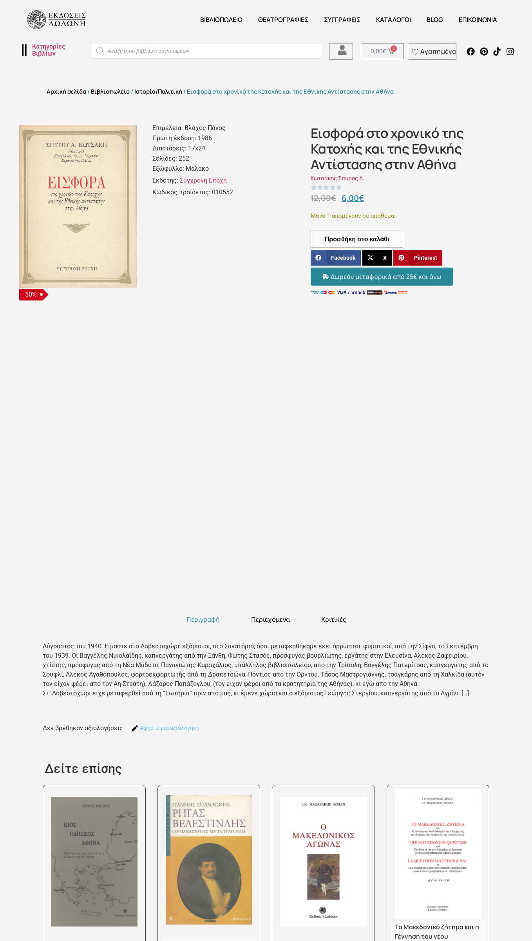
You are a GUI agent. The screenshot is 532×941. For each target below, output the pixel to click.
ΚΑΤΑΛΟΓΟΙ (393, 19)
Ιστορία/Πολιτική (158, 91)
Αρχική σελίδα (66, 91)
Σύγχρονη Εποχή (203, 180)
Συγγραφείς (342, 19)
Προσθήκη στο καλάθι (357, 239)
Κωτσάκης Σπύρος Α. (337, 178)
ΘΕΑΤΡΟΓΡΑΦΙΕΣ (283, 19)
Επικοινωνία (478, 19)
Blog (435, 19)
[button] (336, 258)
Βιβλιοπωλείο (221, 19)
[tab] (203, 619)
